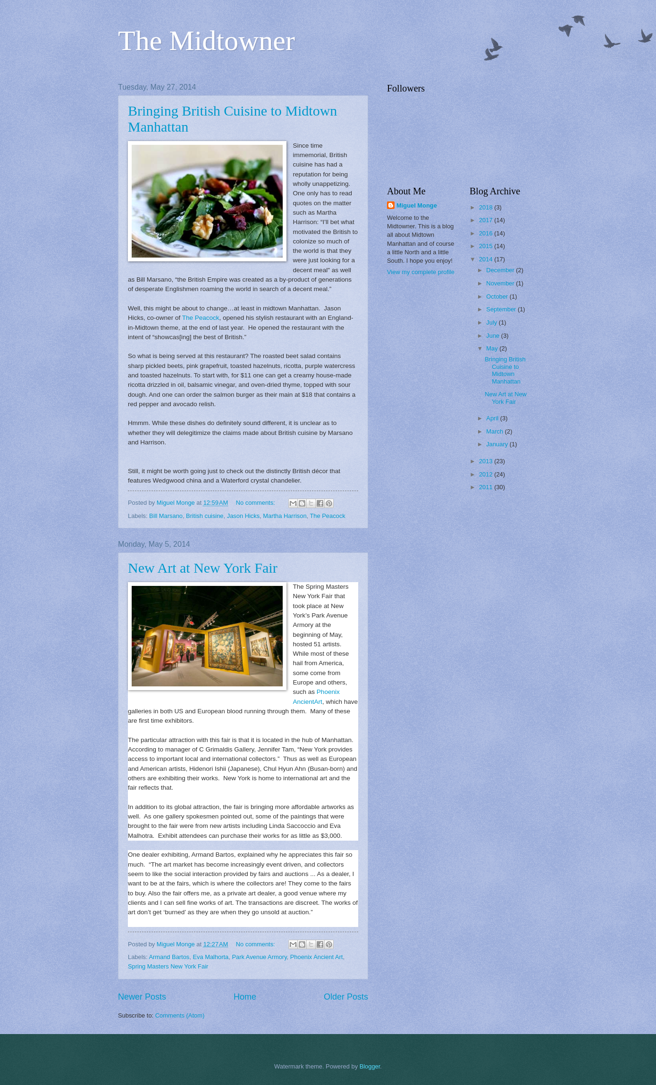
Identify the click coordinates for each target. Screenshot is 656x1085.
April (493, 418)
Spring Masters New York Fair (168, 966)
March (495, 431)
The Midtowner (206, 40)
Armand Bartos (169, 956)
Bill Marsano (166, 515)
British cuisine (204, 515)
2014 (486, 259)
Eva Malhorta (210, 956)
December (501, 270)
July (492, 322)
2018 (486, 207)
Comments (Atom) (179, 1015)
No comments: (256, 502)
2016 (486, 233)
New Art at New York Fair (203, 568)
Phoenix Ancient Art (316, 956)
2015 (486, 246)
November (501, 283)
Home (245, 997)
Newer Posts (142, 997)
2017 (486, 220)
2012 (486, 474)
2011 (486, 487)
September (502, 309)
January (497, 444)
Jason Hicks (243, 515)
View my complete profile (420, 271)
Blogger (370, 1066)
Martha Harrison (284, 515)
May (492, 348)
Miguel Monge (416, 205)
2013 (486, 461)
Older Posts (346, 997)
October (497, 296)
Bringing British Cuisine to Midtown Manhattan (505, 370)
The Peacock (200, 317)
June (493, 335)
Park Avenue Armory (259, 956)
